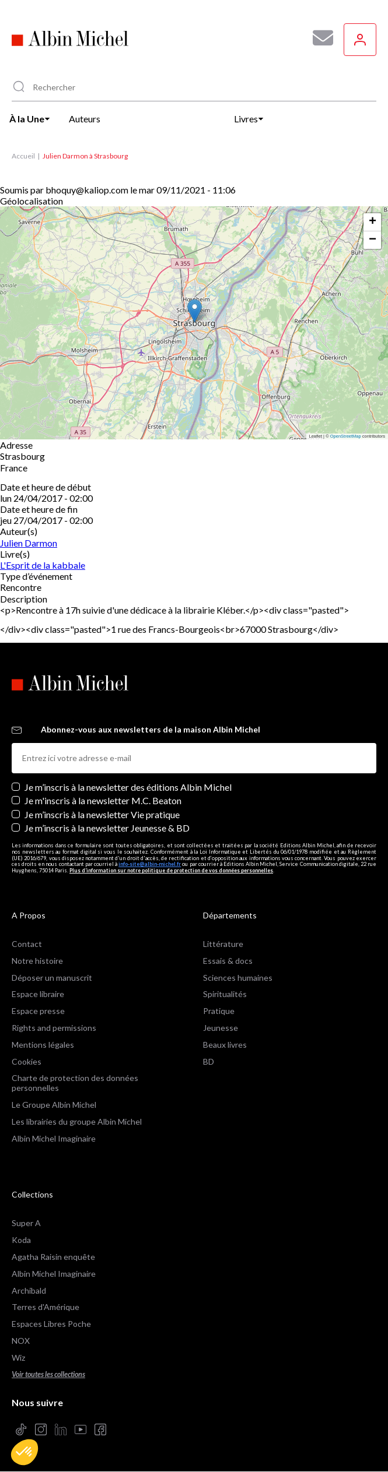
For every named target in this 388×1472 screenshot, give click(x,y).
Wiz (18, 1357)
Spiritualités (225, 994)
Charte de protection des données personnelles (75, 1083)
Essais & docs (228, 961)
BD (208, 1061)
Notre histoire (37, 961)
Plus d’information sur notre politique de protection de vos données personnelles (171, 870)
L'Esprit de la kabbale (42, 565)
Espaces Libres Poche (51, 1324)
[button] (25, 1452)
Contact (27, 944)
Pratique (219, 1011)
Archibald (29, 1290)
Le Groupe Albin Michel (54, 1105)
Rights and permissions (54, 1028)
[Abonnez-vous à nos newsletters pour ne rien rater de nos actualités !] (318, 38)
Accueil (23, 156)
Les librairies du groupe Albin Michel (77, 1121)
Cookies (26, 1061)
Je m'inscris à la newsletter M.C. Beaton (103, 800)
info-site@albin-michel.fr (149, 864)
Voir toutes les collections (48, 1374)
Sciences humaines (237, 977)
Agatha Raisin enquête (53, 1257)
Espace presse (38, 1011)
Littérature (223, 944)
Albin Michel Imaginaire (54, 1138)
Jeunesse (220, 1028)
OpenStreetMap (345, 436)
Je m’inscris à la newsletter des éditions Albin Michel (128, 787)
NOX (21, 1341)
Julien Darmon (28, 542)
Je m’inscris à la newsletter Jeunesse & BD (107, 827)
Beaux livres (225, 1045)
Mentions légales (43, 1045)
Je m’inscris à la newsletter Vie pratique (102, 814)
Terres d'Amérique (45, 1307)
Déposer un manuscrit (52, 977)
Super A (26, 1223)
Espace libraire (38, 994)
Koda (21, 1240)
